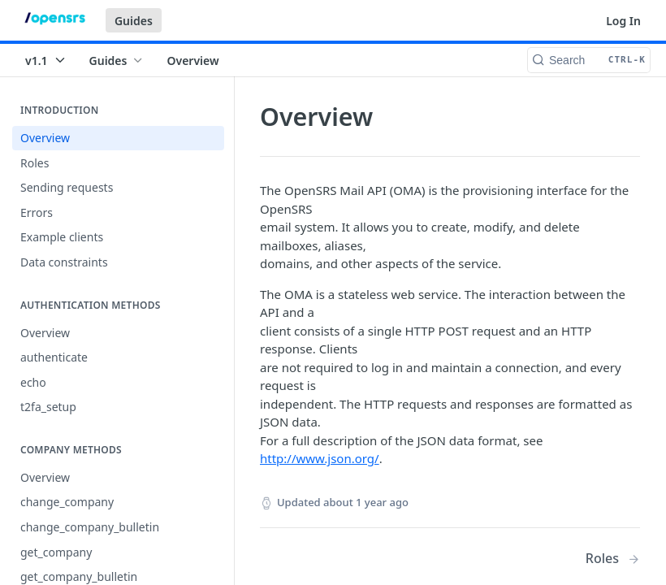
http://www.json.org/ (319, 458)
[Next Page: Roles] (613, 558)
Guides (134, 20)
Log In (623, 20)
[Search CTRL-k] (589, 60)
